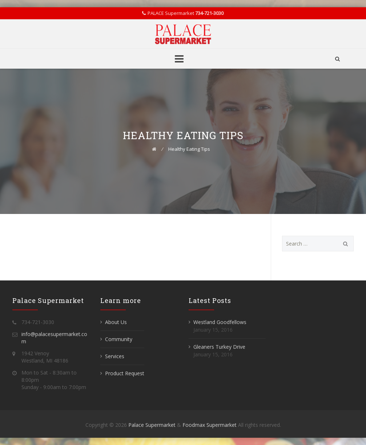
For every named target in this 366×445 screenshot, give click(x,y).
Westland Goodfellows (219, 322)
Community (118, 339)
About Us (116, 322)
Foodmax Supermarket (209, 424)
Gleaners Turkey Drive (219, 346)
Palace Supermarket (152, 424)
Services (114, 356)
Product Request (124, 373)
